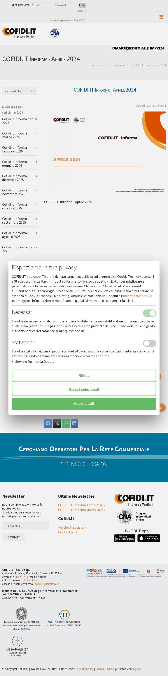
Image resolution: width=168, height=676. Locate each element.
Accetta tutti (84, 404)
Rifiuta (84, 376)
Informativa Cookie (137, 296)
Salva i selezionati (84, 390)
